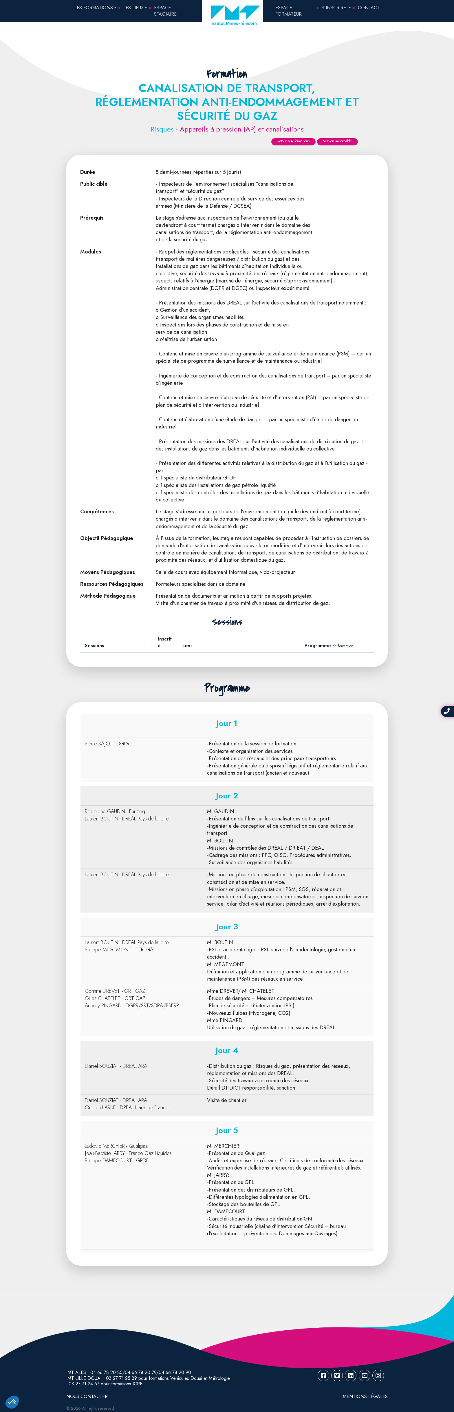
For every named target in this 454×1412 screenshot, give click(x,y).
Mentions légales (365, 1396)
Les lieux (133, 7)
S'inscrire (334, 7)
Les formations (93, 7)
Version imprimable (337, 141)
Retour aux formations (293, 141)
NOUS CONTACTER (87, 1396)
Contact (369, 7)
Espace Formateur (288, 10)
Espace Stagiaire (165, 10)
